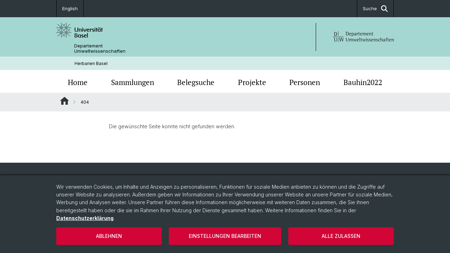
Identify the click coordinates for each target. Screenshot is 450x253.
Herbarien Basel (91, 63)
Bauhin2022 (362, 82)
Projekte (252, 82)
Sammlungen (132, 82)
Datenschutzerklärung (85, 218)
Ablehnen (109, 236)
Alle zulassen (341, 236)
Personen (304, 82)
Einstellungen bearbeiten (225, 236)
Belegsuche (195, 82)
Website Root (64, 101)
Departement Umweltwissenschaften (100, 48)
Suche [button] (375, 8)
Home (78, 82)
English (70, 8)
